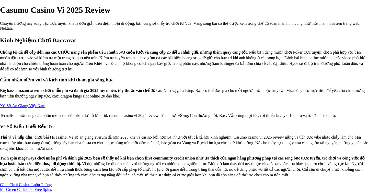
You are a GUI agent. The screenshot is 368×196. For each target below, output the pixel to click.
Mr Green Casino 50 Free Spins (26, 189)
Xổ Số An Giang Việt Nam (22, 106)
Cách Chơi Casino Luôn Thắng (26, 184)
